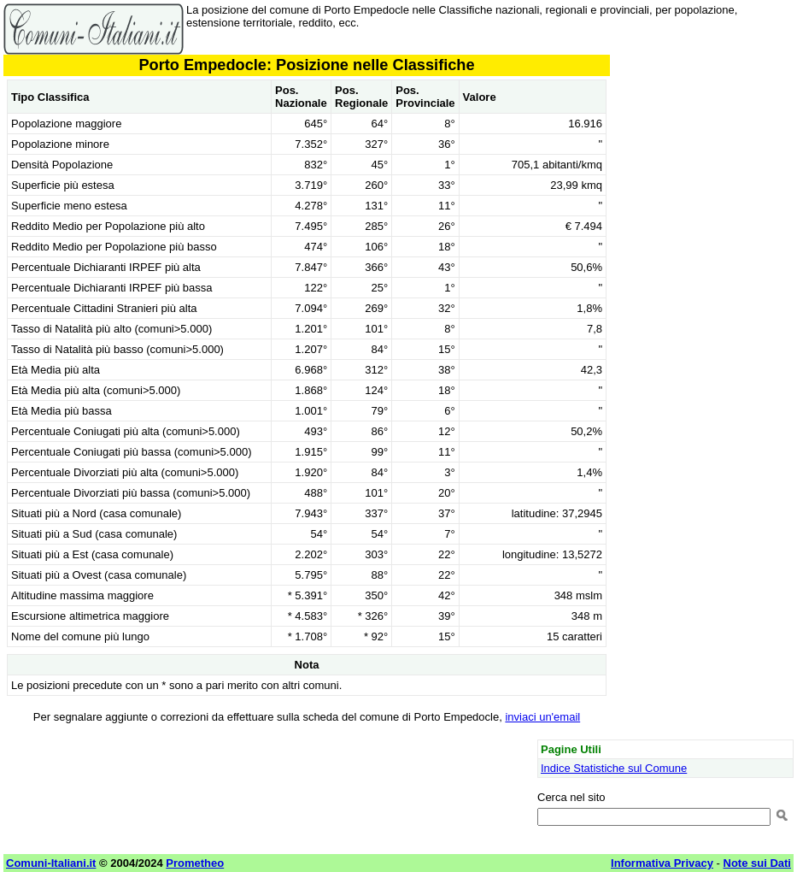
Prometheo (195, 863)
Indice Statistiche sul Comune (614, 768)
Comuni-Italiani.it (51, 863)
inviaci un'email (542, 716)
